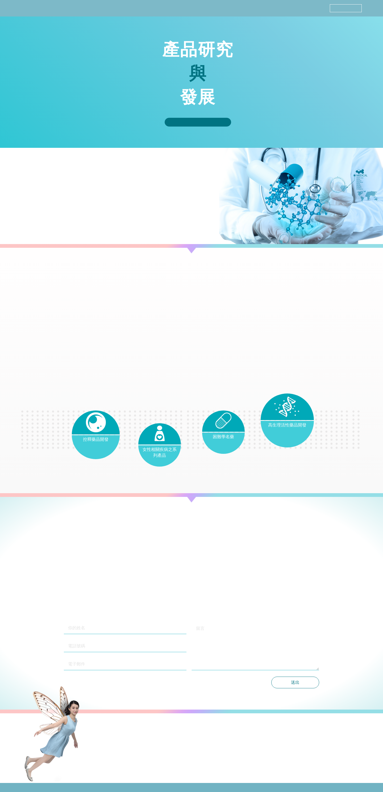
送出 (295, 682)
